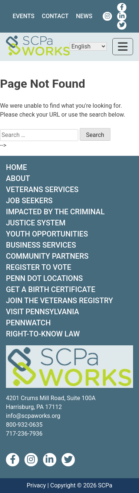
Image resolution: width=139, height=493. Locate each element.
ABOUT (18, 178)
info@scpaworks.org (33, 415)
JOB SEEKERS (29, 200)
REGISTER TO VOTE (38, 267)
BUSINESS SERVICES (41, 245)
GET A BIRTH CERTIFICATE (50, 289)
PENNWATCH (28, 322)
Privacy (36, 485)
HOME (16, 167)
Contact (55, 16)
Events (23, 16)
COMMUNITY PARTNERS (47, 256)
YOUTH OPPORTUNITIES (47, 233)
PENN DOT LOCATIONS (44, 278)
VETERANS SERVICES (42, 189)
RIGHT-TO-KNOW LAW (43, 333)
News (84, 16)
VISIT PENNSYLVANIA (42, 311)
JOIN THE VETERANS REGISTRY (59, 300)
